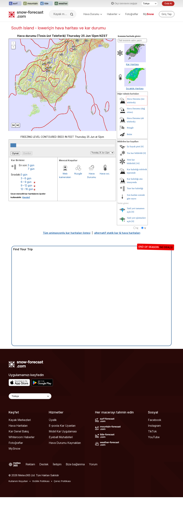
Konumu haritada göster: (129, 58)
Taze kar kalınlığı (135, 210)
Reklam (30, 486)
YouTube (154, 459)
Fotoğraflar (131, 14)
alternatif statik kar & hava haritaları (117, 254)
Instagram (154, 447)
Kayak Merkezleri (20, 442)
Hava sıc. (105, 195)
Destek (43, 486)
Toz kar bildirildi (135, 175)
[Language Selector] (30, 418)
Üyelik (53, 442)
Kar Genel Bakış (19, 453)
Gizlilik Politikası (41, 502)
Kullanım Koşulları (18, 502)
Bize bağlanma (75, 486)
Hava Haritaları (18, 447)
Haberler (113, 14)
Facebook (154, 442)
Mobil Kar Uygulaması (63, 453)
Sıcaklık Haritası (135, 110)
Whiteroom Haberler (21, 459)
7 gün (31, 190)
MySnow (14, 470)
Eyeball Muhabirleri (61, 459)
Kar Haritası (132, 86)
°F (145, 250)
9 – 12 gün (26, 207)
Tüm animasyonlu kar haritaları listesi (66, 254)
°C (137, 250)
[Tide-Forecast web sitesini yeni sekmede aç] (46, 3)
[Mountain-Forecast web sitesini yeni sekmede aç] (30, 3)
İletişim (57, 486)
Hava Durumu (92, 14)
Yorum (93, 486)
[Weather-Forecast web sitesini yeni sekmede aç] (61, 3)
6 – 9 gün (26, 203)
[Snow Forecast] (26, 14)
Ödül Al (168, 3)
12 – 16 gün (27, 210)
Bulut (129, 156)
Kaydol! (26, 219)
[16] (138, 185)
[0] (142, 168)
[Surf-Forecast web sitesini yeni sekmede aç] (15, 3)
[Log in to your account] (166, 14)
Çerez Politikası (62, 502)
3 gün (31, 187)
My (148, 14)
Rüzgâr (78, 195)
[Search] (72, 14)
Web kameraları (65, 197)
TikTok (152, 453)
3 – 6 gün (26, 200)
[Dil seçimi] (150, 4)
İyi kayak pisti (133, 168)
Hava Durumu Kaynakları (65, 464)
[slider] (13, 167)
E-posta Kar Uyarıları (62, 447)
